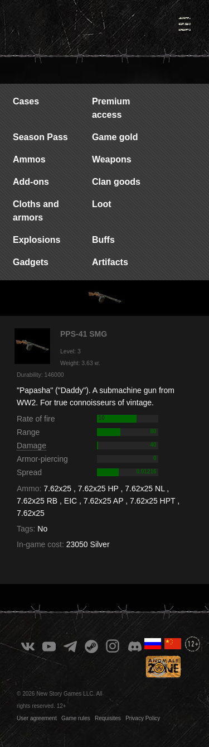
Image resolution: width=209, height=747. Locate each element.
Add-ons (31, 181)
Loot (101, 204)
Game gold (115, 137)
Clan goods (116, 181)
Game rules (75, 718)
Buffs (103, 240)
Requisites (108, 718)
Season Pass (40, 137)
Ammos (29, 159)
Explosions (36, 240)
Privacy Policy (142, 718)
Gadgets (30, 262)
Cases (26, 101)
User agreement (37, 718)
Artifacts (110, 262)
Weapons (112, 159)
